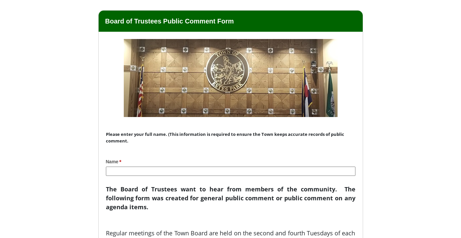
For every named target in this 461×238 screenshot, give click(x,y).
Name (112, 161)
